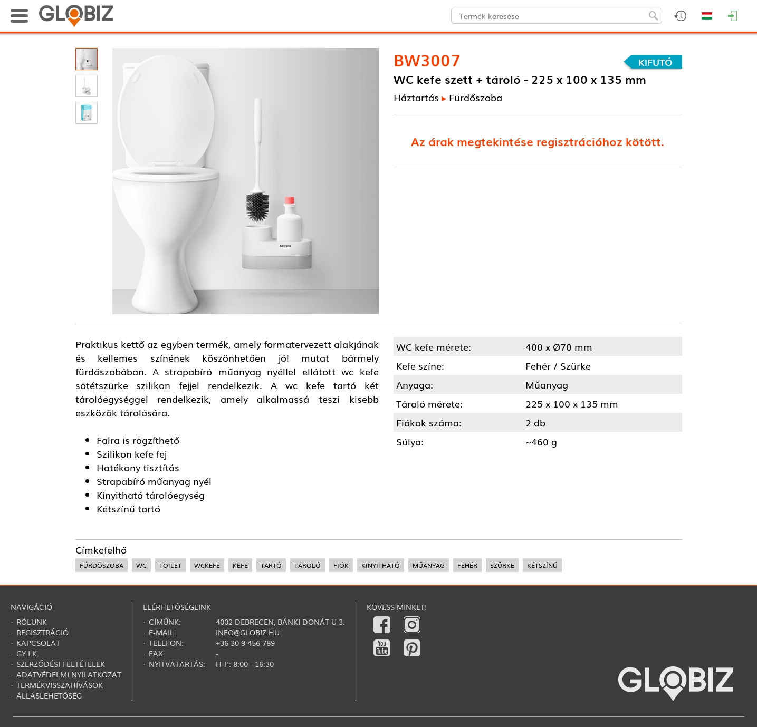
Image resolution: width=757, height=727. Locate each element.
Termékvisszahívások (59, 685)
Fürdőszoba (475, 97)
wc (141, 565)
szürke (502, 565)
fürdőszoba (101, 565)
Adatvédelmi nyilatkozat (68, 674)
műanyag (429, 565)
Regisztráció (42, 632)
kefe (240, 565)
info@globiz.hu (248, 632)
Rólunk (31, 621)
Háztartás (416, 97)
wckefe (207, 565)
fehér (467, 565)
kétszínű (542, 565)
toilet (170, 565)
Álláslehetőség (49, 695)
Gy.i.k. (27, 653)
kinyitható (380, 565)
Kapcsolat (38, 642)
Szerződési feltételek (60, 663)
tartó (271, 565)
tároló (307, 565)
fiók (341, 565)
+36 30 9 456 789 (245, 642)
